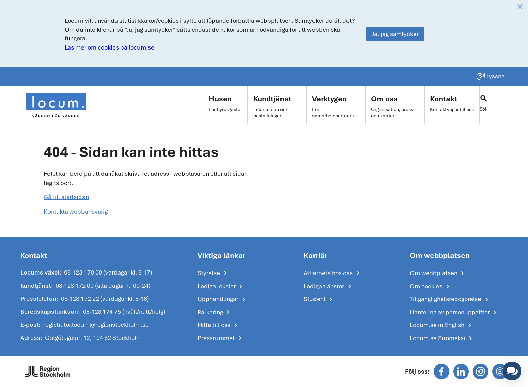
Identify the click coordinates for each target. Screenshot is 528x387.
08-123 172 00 (75, 285)
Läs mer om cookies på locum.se (109, 47)
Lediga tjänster (329, 287)
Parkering (215, 313)
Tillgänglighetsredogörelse (450, 299)
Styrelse (213, 273)
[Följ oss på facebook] (441, 371)
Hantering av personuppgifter (454, 313)
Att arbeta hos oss (333, 273)
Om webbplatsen (438, 273)
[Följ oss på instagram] (480, 371)
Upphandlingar (223, 299)
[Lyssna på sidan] (491, 76)
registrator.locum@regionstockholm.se (96, 324)
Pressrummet (221, 338)
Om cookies (431, 287)
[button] (512, 371)
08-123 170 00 (83, 272)
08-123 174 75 (102, 311)
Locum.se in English (442, 325)
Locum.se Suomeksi (442, 338)
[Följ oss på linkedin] (461, 371)
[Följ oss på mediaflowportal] (500, 371)
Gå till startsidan (66, 197)
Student (319, 299)
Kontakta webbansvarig (76, 211)
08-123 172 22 (80, 298)
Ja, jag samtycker (395, 34)
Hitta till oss (219, 325)
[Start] (56, 105)
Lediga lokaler (221, 287)
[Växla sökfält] (493, 105)
